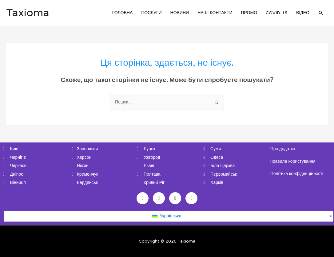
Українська (166, 216)
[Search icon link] (321, 13)
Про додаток (282, 148)
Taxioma (27, 12)
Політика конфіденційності (296, 173)
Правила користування (293, 161)
